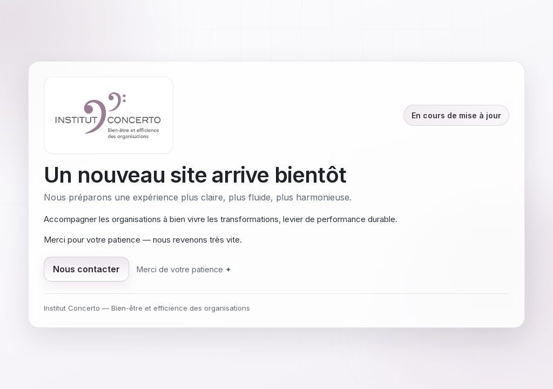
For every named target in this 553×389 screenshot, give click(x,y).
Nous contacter (86, 269)
